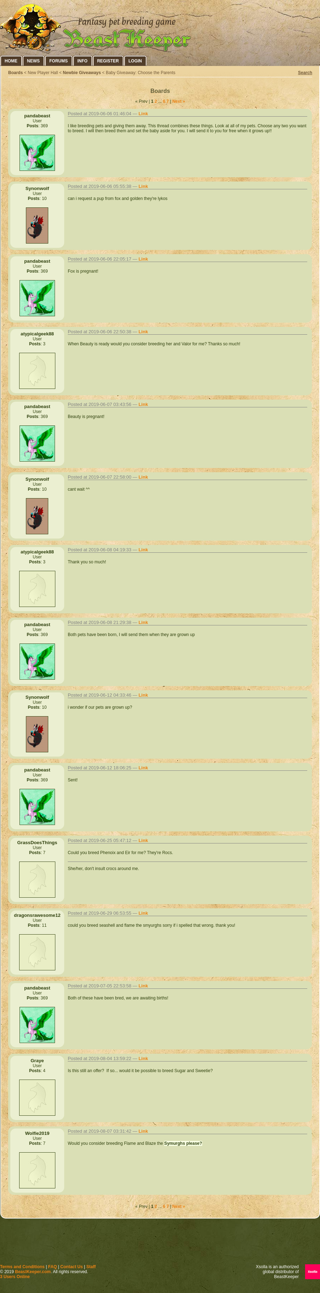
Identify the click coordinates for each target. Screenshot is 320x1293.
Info (82, 60)
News (33, 60)
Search (305, 72)
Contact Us (71, 1266)
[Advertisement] (160, 1243)
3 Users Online (15, 1276)
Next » (178, 101)
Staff (91, 1266)
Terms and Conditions (22, 1266)
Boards (15, 72)
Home (11, 60)
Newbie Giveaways (82, 72)
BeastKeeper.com (33, 1271)
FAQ (52, 1266)
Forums (58, 60)
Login (135, 60)
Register (108, 60)
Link (143, 113)
